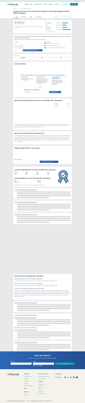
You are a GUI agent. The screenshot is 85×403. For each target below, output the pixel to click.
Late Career (56, 105)
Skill (42, 57)
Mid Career (56, 103)
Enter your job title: (18, 159)
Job (18, 8)
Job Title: (13, 361)
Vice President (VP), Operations (26, 8)
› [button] (66, 76)
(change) (21, 45)
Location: (16, 42)
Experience (23, 57)
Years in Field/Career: (18, 47)
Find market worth (67, 16)
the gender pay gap (41, 185)
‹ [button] (18, 76)
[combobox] (28, 44)
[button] (16, 16)
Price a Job (57, 16)
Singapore (15, 8)
